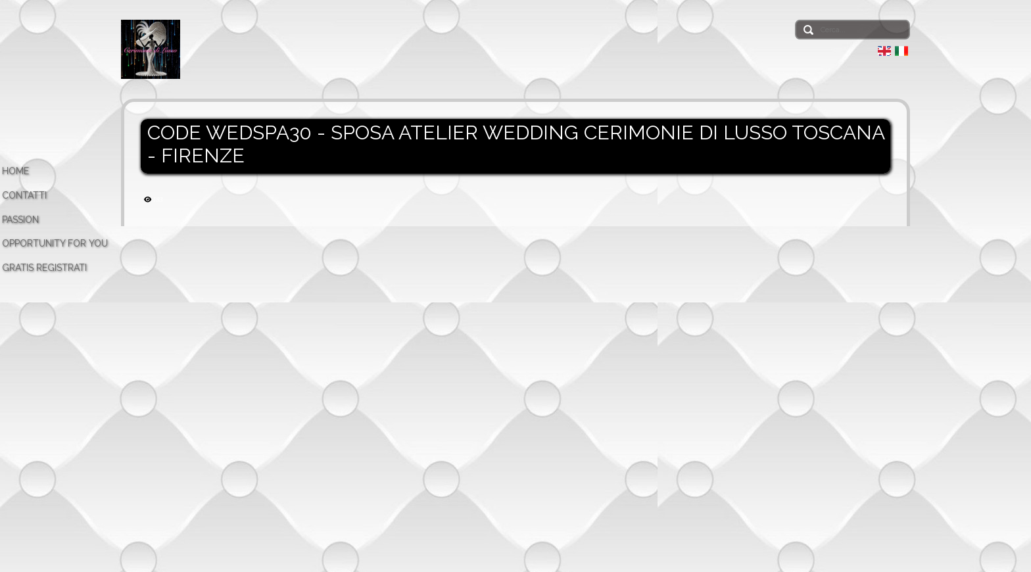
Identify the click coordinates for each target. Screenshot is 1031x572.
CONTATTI (24, 195)
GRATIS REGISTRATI (44, 267)
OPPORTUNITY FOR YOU (55, 243)
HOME (15, 171)
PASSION (20, 219)
